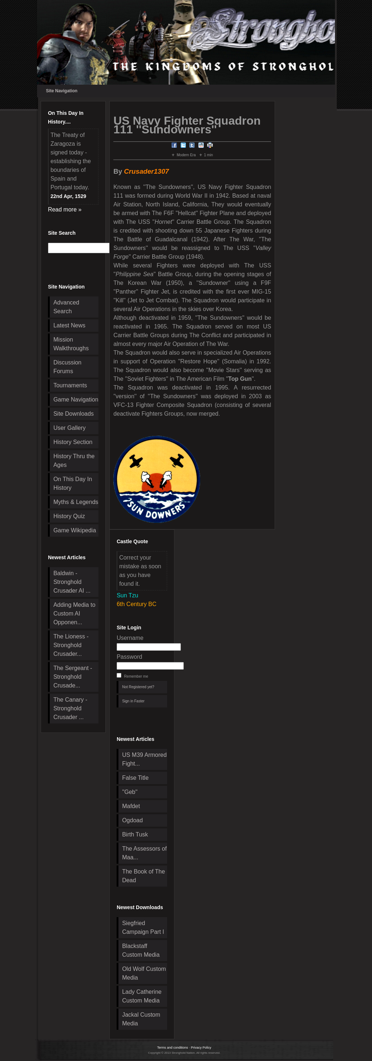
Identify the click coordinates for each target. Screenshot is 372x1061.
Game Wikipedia (74, 530)
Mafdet (131, 806)
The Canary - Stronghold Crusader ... (70, 708)
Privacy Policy (201, 1047)
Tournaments (70, 385)
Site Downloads (73, 414)
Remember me (136, 676)
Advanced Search (66, 306)
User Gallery (69, 428)
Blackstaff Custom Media (140, 950)
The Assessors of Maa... (144, 853)
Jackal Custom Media (141, 1019)
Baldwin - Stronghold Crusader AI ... (71, 582)
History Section (73, 442)
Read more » (65, 209)
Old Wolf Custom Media (144, 973)
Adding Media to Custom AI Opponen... (74, 613)
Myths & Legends (75, 502)
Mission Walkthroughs (71, 343)
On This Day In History (72, 483)
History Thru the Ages (74, 460)
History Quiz (69, 516)
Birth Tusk (135, 834)
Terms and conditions (172, 1047)
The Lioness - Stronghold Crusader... (71, 645)
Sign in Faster (133, 701)
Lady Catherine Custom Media (142, 996)
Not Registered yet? (138, 687)
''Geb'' (129, 792)
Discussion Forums (67, 366)
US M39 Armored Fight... (144, 759)
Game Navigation (75, 399)
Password (129, 657)
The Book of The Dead (143, 875)
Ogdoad (132, 820)
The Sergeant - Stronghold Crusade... (72, 677)
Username (130, 638)
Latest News (69, 325)
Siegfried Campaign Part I (143, 927)
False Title (135, 778)
